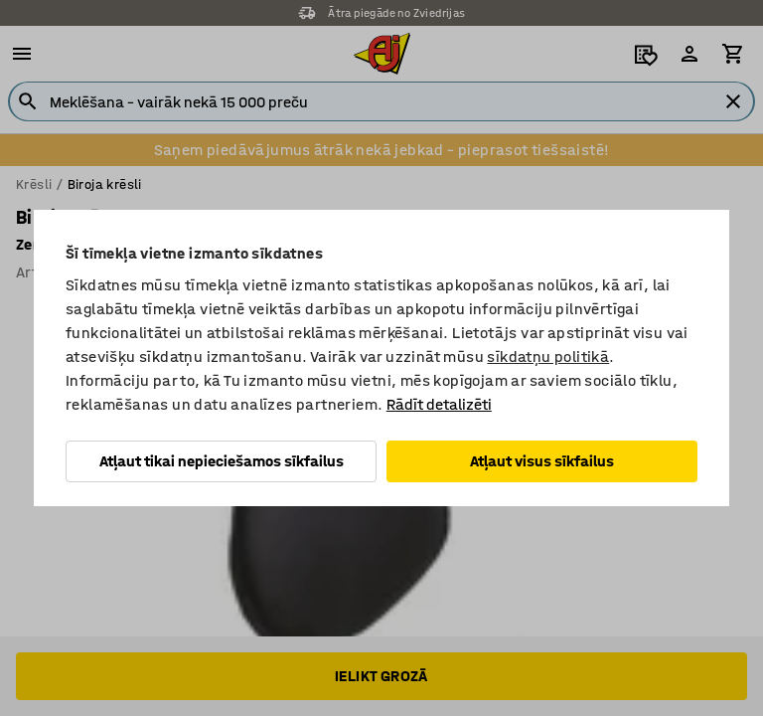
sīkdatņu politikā (548, 356)
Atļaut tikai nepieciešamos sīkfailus (221, 460)
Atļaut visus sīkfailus (542, 460)
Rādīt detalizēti (439, 404)
